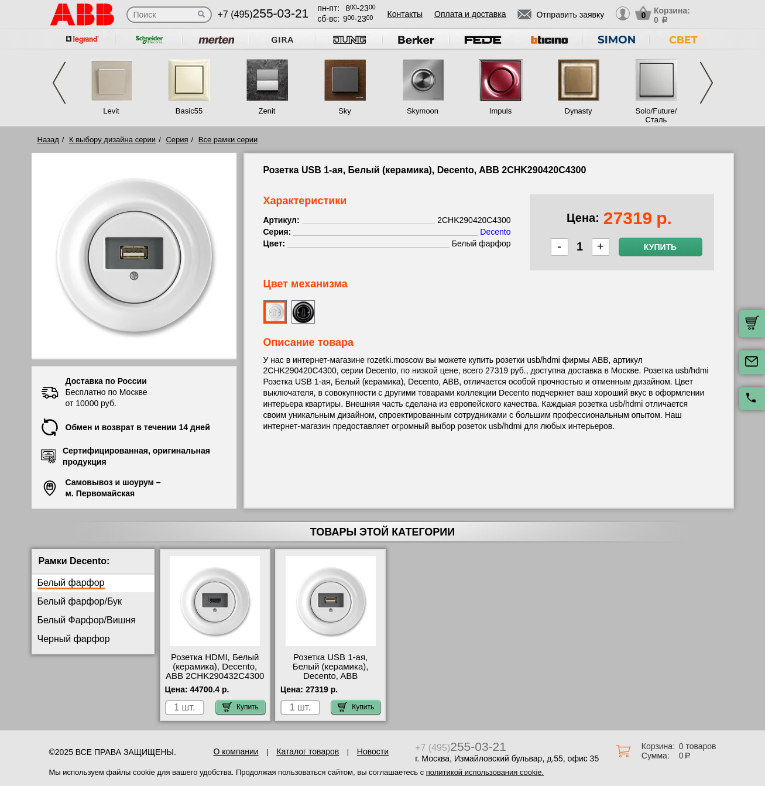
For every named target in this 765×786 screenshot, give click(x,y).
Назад (48, 139)
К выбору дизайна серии (112, 139)
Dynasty (578, 111)
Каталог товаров (307, 751)
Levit (111, 111)
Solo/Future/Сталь (656, 115)
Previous (59, 82)
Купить (660, 247)
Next (706, 82)
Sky (344, 111)
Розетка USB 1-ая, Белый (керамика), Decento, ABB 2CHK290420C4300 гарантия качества (330, 676)
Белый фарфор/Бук (79, 601)
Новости (373, 751)
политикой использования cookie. (485, 772)
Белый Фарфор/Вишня (86, 620)
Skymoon (422, 111)
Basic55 (189, 111)
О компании (235, 751)
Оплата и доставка (470, 14)
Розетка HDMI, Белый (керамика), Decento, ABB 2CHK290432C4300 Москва (215, 671)
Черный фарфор (73, 639)
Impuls (500, 111)
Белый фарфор (71, 583)
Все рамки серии (228, 139)
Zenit (267, 111)
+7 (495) (263, 14)
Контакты (405, 14)
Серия (177, 139)
